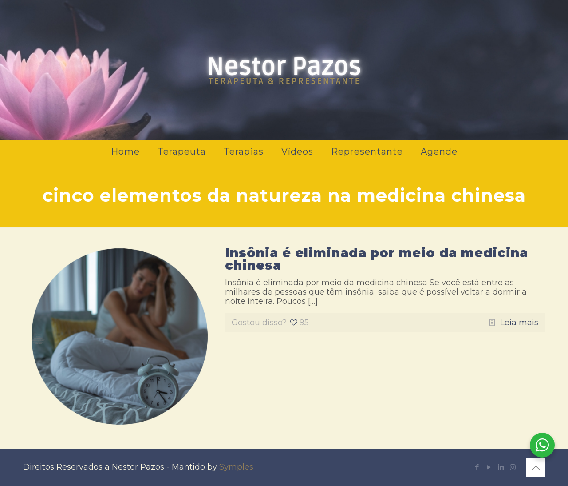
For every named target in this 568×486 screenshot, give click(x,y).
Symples (236, 467)
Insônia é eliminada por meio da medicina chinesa (376, 259)
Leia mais (519, 322)
